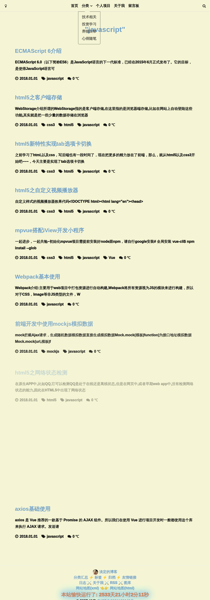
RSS (113, 583)
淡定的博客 (108, 572)
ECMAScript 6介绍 (38, 51)
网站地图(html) (122, 588)
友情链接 (129, 577)
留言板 (133, 6)
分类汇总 (81, 577)
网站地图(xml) (87, 588)
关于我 (119, 6)
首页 (74, 6)
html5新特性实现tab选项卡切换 (53, 144)
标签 (98, 577)
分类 (85, 6)
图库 (127, 583)
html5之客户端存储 (38, 97)
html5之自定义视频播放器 (46, 190)
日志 (82, 583)
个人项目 (103, 6)
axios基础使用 (32, 509)
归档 (111, 577)
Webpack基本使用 (37, 279)
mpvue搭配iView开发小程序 (49, 231)
